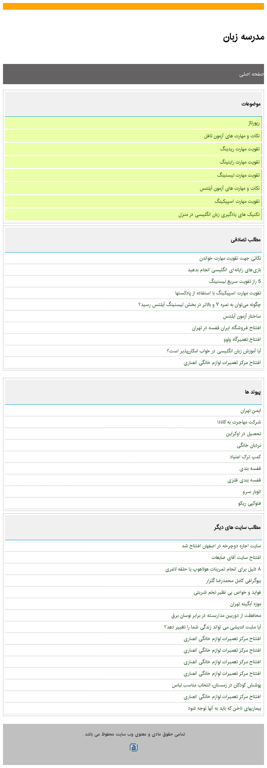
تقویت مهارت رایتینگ (240, 162)
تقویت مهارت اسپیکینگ (237, 201)
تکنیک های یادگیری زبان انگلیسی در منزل (219, 214)
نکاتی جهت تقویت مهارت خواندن (230, 258)
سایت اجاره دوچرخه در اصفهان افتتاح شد (221, 546)
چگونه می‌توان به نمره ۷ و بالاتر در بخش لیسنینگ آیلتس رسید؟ (199, 304)
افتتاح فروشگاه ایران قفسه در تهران (226, 328)
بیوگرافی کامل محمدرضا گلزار (233, 580)
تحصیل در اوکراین (243, 433)
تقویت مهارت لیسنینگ (238, 175)
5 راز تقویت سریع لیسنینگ (235, 281)
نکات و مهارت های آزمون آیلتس (230, 188)
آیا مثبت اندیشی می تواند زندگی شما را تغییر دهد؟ (212, 627)
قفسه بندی (250, 468)
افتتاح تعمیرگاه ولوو (242, 339)
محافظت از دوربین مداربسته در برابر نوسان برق (216, 615)
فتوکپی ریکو (249, 503)
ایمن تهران (251, 410)
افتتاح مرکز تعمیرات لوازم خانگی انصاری (222, 362)
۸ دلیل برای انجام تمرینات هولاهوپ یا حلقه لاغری (213, 569)
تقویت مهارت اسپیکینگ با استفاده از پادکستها (218, 293)
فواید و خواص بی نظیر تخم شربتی (227, 592)
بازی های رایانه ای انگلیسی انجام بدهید (224, 270)
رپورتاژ (254, 123)
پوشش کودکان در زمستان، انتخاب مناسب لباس (216, 685)
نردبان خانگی (249, 445)
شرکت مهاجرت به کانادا (239, 422)
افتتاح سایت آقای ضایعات (236, 557)
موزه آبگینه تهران (245, 604)
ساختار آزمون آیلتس (242, 316)
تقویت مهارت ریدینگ (240, 149)
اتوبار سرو (252, 491)
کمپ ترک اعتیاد (245, 457)
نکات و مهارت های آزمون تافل (232, 136)
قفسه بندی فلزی (244, 480)
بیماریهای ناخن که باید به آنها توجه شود (224, 708)
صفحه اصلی (251, 74)
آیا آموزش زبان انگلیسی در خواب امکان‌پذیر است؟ (214, 351)
